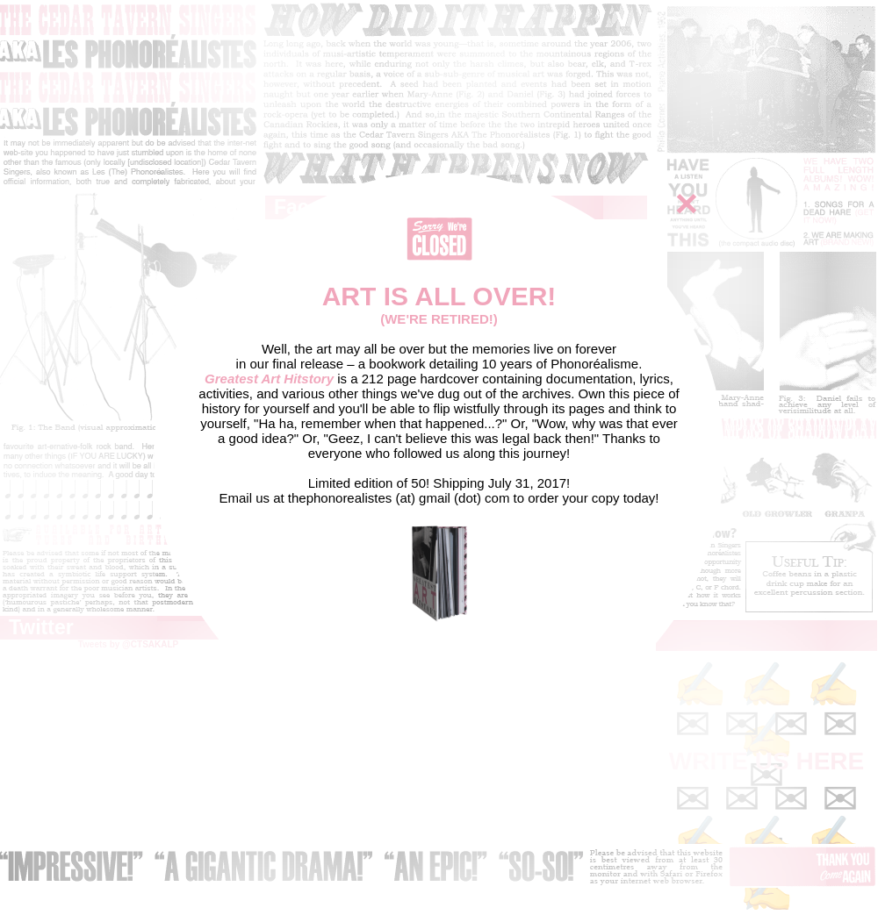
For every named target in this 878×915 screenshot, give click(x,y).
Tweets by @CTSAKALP (128, 644)
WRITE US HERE (766, 761)
